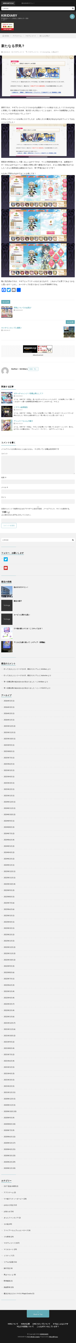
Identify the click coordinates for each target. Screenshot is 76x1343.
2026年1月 (8, 720)
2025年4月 (8, 777)
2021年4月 (8, 1073)
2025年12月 (8, 726)
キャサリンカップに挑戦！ (11, 328)
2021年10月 (8, 1036)
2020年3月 (8, 1156)
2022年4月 (8, 998)
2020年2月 (8, 1162)
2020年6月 (8, 1137)
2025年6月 (8, 764)
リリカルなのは (45, 52)
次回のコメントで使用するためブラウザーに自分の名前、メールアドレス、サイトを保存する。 (36, 509)
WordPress (53, 1337)
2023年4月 (8, 922)
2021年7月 (8, 1054)
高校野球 (7, 1287)
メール (4, 487)
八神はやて (55, 52)
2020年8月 (8, 1124)
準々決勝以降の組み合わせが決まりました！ (20, 682)
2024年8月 (8, 827)
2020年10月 (8, 1111)
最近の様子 (18, 601)
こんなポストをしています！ (48, 1326)
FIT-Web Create (33, 1337)
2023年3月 (8, 928)
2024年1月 (8, 865)
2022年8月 (8, 972)
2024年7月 (8, 833)
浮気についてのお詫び (22, 308)
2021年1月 (8, 1092)
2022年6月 (8, 985)
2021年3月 (8, 1080)
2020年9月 (8, 1118)
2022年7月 (8, 979)
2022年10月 (8, 960)
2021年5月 (8, 1067)
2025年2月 (8, 789)
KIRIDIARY (9, 15)
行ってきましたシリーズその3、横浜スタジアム (21, 669)
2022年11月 (8, 953)
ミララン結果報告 (21, 407)
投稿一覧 (32, 369)
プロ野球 (7, 1237)
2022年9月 (8, 966)
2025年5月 (8, 770)
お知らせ (7, 1211)
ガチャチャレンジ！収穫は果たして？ (28, 393)
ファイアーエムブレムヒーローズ (16, 1230)
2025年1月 (8, 796)
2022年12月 (8, 947)
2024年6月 (8, 840)
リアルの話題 (8, 1262)
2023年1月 (8, 941)
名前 (3, 477)
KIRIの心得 (25, 1324)
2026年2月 (8, 713)
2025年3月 (8, 783)
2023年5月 (8, 916)
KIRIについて (13, 1324)
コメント (4, 453)
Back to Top (38, 1314)
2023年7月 (8, 903)
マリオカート (8, 1249)
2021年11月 (8, 1029)
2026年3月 (8, 707)
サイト (3, 497)
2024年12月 (8, 802)
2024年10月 (8, 814)
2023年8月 (8, 897)
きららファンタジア (11, 1218)
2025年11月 (8, 732)
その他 (6, 1224)
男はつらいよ (8, 1275)
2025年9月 (8, 745)
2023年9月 (8, 890)
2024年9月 (8, 821)
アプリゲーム (8, 1192)
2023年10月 (8, 884)
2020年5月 (8, 1143)
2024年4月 (8, 852)
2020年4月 (8, 1149)
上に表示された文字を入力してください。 (16, 515)
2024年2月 (8, 859)
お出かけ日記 (8, 1205)
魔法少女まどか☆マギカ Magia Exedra (18, 1293)
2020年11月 (8, 1105)
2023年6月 (8, 909)
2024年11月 (8, 808)
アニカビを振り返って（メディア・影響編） (30, 642)
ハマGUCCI (42, 688)
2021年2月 (8, 1086)
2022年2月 (8, 1010)
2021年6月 (8, 1061)
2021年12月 (8, 1023)
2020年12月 (8, 1099)
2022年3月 (8, 1004)
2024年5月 (8, 846)
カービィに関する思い (22, 615)
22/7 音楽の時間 (10, 1186)
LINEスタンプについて (41, 1324)
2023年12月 (8, 871)
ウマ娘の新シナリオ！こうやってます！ (28, 628)
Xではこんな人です (60, 1324)
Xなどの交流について (25, 1326)
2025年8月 (8, 751)
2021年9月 (8, 1042)
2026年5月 (8, 701)
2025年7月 (8, 758)
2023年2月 (8, 935)
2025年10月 (8, 739)
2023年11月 (8, 878)
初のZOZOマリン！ (21, 587)
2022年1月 (8, 1017)
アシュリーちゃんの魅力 (23, 421)
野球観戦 (7, 1281)
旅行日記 (7, 1268)
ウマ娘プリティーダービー (13, 1199)
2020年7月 (8, 1130)
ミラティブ (8, 1256)
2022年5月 (8, 991)
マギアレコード (19, 52)
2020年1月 (8, 1168)
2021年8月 (8, 1048)
